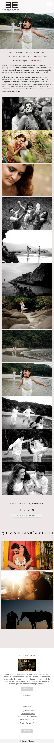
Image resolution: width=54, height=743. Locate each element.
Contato (27, 731)
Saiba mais (27, 689)
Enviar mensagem (28, 714)
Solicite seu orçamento (27, 515)
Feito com (27, 741)
